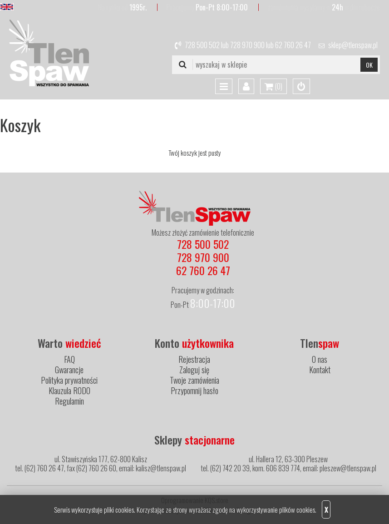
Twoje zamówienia (194, 380)
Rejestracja (194, 359)
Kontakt (319, 370)
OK (369, 64)
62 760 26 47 (293, 45)
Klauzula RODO (69, 390)
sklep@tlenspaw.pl (353, 45)
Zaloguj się (194, 370)
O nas (319, 359)
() (273, 87)
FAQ (69, 359)
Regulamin (69, 401)
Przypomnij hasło (194, 390)
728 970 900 (247, 45)
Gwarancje (69, 370)
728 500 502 (202, 45)
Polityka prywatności (69, 380)
